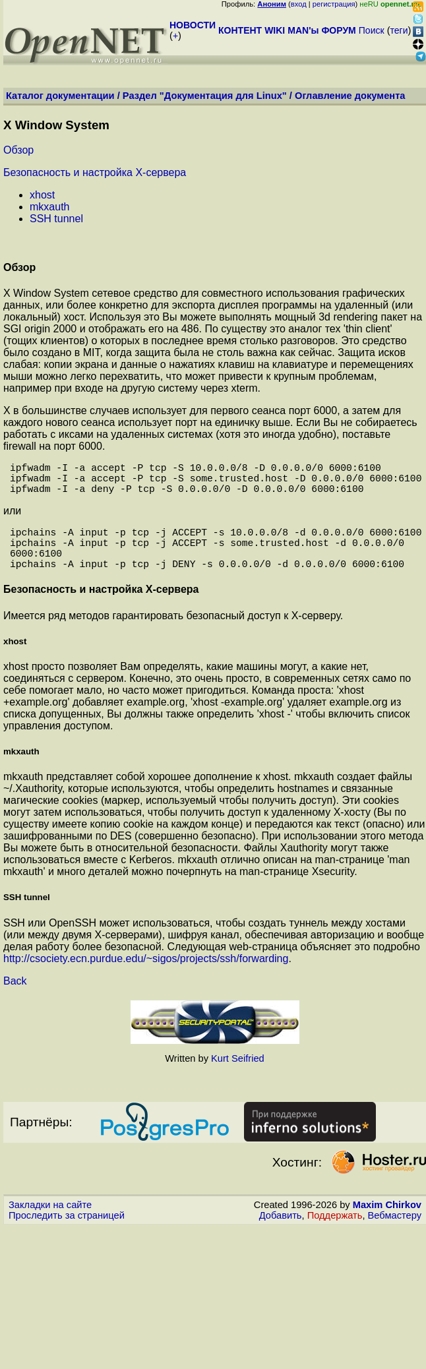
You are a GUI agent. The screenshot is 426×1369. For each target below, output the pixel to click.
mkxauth (49, 206)
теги (399, 30)
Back (15, 999)
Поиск (371, 30)
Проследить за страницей (67, 1234)
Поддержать (335, 1234)
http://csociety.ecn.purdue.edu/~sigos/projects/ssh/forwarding (145, 977)
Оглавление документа (350, 95)
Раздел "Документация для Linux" (205, 95)
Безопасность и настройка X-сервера (94, 172)
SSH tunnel (56, 218)
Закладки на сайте (50, 1223)
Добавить (280, 1234)
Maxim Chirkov (387, 1223)
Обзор (18, 150)
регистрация (334, 4)
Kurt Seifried (237, 1077)
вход (299, 4)
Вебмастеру (394, 1234)
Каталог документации (60, 95)
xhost (42, 194)
